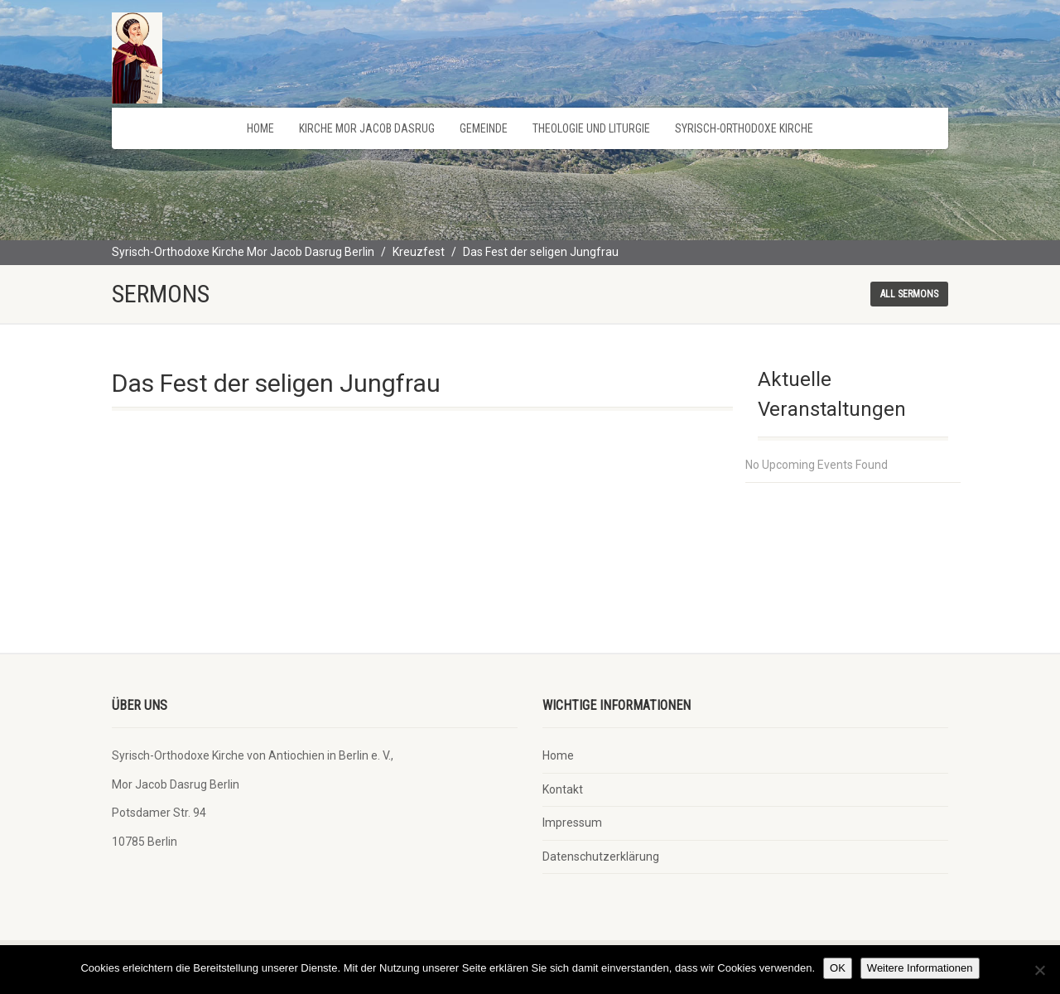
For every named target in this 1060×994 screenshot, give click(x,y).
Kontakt (562, 789)
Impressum (572, 822)
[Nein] (1039, 970)
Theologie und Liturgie (591, 128)
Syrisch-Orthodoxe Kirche (744, 128)
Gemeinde (484, 128)
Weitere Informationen (920, 968)
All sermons (909, 294)
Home (260, 128)
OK (838, 968)
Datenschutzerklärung (600, 856)
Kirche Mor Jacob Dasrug (367, 128)
